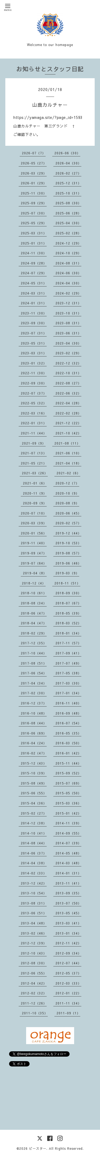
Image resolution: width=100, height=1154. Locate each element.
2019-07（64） (34, 563)
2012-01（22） (68, 993)
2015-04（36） (34, 803)
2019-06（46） (68, 563)
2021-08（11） (67, 443)
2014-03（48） (68, 863)
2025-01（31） (34, 243)
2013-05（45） (68, 913)
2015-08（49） (34, 783)
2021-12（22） (68, 423)
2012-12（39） (34, 943)
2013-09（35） (68, 893)
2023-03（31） (34, 353)
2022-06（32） (68, 393)
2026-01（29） (34, 183)
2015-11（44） (68, 763)
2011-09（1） (68, 1013)
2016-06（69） (34, 733)
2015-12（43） (34, 763)
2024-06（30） (68, 273)
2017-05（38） (68, 673)
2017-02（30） (34, 693)
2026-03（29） (34, 173)
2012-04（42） (34, 983)
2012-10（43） (34, 953)
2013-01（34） (68, 933)
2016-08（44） (34, 723)
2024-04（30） (68, 283)
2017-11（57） (68, 643)
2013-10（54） (34, 893)
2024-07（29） (34, 273)
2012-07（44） (68, 963)
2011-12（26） (34, 1003)
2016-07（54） (68, 723)
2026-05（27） (34, 163)
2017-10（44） (34, 653)
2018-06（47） (34, 613)
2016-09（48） (68, 713)
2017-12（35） (34, 643)
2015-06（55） (34, 793)
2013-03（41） (68, 923)
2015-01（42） (68, 813)
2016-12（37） (34, 703)
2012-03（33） (68, 983)
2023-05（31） (34, 343)
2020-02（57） (68, 523)
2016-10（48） (34, 713)
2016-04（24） (34, 743)
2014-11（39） (68, 823)
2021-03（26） (35, 473)
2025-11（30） (34, 193)
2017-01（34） (68, 693)
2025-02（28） (68, 233)
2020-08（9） (67, 503)
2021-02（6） (68, 473)
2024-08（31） (68, 263)
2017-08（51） (34, 663)
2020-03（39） (34, 523)
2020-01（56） (34, 533)
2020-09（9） (35, 503)
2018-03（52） (68, 623)
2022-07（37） (34, 393)
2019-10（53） (68, 543)
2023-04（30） (68, 343)
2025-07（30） (34, 213)
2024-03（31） (34, 293)
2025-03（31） (34, 233)
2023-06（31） (68, 333)
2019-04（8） (35, 573)
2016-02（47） (34, 753)
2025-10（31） (68, 193)
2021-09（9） (34, 443)
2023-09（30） (34, 323)
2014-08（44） (34, 843)
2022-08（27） (68, 383)
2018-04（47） (34, 623)
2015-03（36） (68, 803)
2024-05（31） (34, 283)
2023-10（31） (68, 313)
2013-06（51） (34, 913)
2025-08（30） (68, 203)
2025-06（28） (68, 213)
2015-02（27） (34, 813)
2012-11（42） (68, 943)
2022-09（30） (34, 383)
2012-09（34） (68, 953)
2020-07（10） (34, 513)
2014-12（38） (34, 823)
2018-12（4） (34, 583)
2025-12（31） (68, 183)
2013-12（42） (34, 883)
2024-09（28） (34, 263)
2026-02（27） (68, 173)
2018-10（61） (34, 593)
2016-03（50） (68, 743)
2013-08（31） (34, 903)
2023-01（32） (34, 363)
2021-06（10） (68, 453)
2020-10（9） (67, 493)
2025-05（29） (34, 223)
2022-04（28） (68, 403)
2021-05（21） (34, 463)
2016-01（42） (68, 753)
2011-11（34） (68, 1003)
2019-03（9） (67, 573)
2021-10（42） (68, 433)
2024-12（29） (68, 243)
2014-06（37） (34, 853)
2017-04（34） (34, 683)
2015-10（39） (34, 773)
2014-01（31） (68, 873)
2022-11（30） (34, 373)
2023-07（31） (34, 333)
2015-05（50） (68, 793)
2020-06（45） (68, 513)
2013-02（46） (34, 933)
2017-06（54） (34, 673)
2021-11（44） (34, 433)
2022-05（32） (34, 403)
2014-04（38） (34, 863)
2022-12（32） (68, 363)
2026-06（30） (67, 153)
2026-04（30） (68, 163)
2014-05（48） (68, 853)
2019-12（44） (68, 533)
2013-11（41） (68, 883)
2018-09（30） (68, 593)
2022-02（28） (68, 413)
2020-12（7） (67, 483)
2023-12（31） (68, 303)
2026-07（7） (34, 153)
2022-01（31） (34, 423)
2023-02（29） (68, 353)
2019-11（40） (34, 543)
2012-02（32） (34, 993)
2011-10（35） (35, 1013)
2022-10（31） (68, 373)
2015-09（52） (68, 773)
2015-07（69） (68, 783)
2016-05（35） (68, 733)
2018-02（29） (34, 633)
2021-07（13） (34, 453)
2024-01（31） (34, 303)
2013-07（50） (68, 903)
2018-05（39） (68, 613)
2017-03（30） (68, 683)
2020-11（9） (35, 493)
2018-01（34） (68, 633)
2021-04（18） (68, 463)
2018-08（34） (34, 603)
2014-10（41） (34, 833)
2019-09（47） (34, 553)
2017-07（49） (68, 663)
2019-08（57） (68, 553)
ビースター (37, 1148)
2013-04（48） (34, 923)
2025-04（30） (68, 223)
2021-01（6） (35, 483)
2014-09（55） (68, 833)
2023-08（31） (68, 323)
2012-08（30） (34, 963)
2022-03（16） (34, 413)
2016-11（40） (68, 703)
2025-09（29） (34, 203)
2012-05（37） (68, 973)
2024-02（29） (68, 293)
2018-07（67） (68, 603)
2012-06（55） (34, 973)
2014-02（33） (34, 873)
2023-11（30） (34, 313)
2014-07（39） (68, 843)
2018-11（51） (67, 583)
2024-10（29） (68, 253)
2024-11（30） (34, 253)
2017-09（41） (68, 653)
